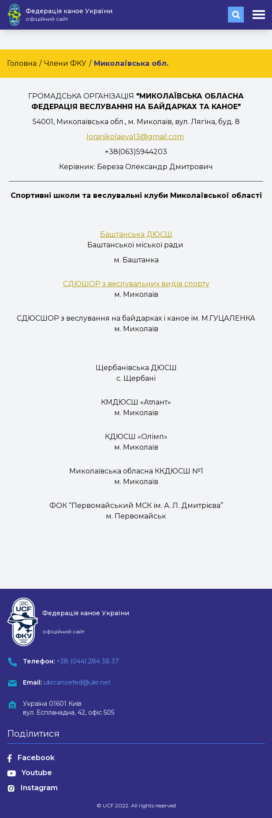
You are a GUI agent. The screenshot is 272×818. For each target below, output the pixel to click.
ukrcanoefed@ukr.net (77, 682)
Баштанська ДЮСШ (136, 234)
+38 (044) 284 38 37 (87, 661)
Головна (22, 63)
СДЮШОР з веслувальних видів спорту (136, 284)
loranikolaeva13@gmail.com (135, 137)
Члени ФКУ (65, 63)
